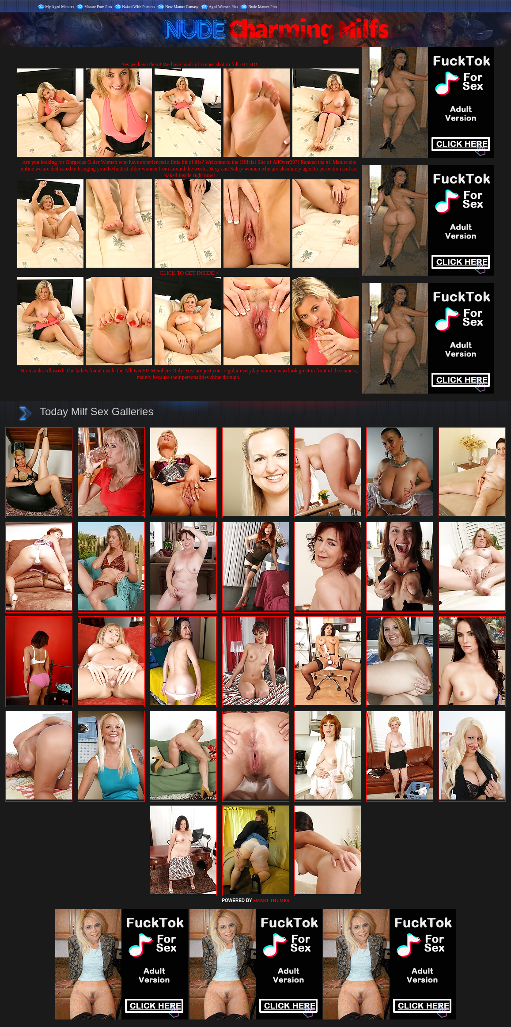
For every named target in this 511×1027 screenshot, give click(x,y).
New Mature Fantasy (181, 6)
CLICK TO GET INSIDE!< (189, 273)
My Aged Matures (60, 6)
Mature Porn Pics (98, 6)
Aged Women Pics (223, 6)
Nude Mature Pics (262, 6)
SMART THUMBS (271, 900)
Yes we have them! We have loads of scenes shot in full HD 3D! (189, 64)
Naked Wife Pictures (138, 6)
